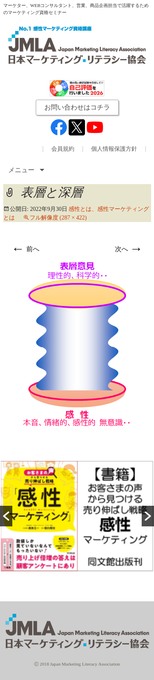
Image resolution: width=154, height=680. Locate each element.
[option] (77, 516)
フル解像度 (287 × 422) (58, 218)
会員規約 (62, 149)
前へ (25, 248)
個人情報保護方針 (114, 149)
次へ (129, 248)
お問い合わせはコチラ (77, 107)
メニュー (22, 169)
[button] (6, 516)
